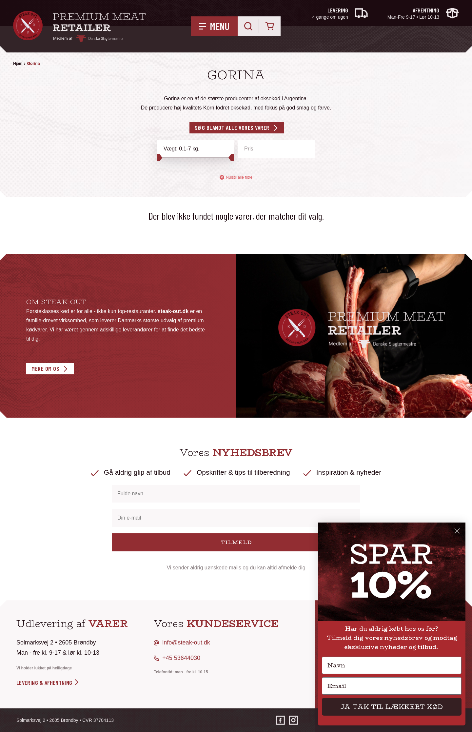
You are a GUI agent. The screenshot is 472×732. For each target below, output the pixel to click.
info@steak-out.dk (186, 642)
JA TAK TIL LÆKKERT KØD (392, 707)
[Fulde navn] (236, 494)
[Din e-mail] (236, 518)
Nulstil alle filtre (236, 177)
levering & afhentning (48, 682)
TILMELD (236, 542)
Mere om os (45, 368)
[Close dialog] (457, 531)
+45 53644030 (181, 658)
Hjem (17, 63)
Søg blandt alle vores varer (232, 127)
